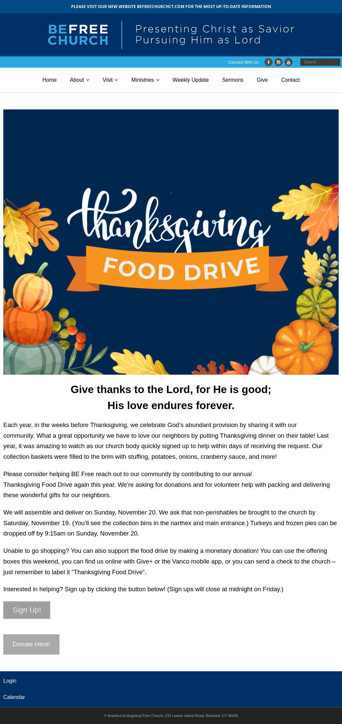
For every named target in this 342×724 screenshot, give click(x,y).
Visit (108, 80)
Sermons (232, 80)
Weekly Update (191, 80)
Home (49, 80)
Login (9, 681)
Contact (290, 80)
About (77, 80)
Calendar (14, 697)
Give (262, 80)
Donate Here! (31, 644)
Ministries (142, 80)
